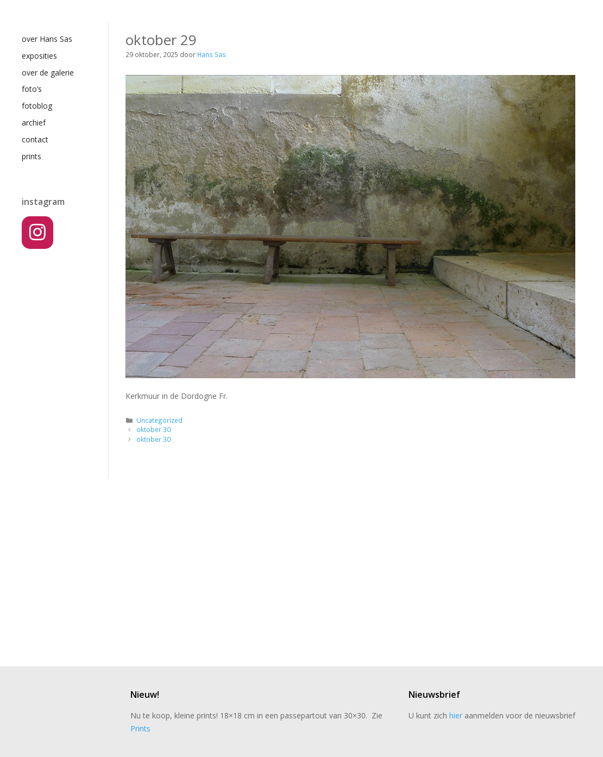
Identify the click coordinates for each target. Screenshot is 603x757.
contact (35, 139)
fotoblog (37, 106)
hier (455, 715)
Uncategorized (159, 420)
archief (34, 122)
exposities (39, 56)
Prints (140, 728)
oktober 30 (153, 429)
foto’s (32, 89)
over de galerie (48, 72)
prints (31, 156)
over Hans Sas (47, 39)
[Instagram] (37, 232)
